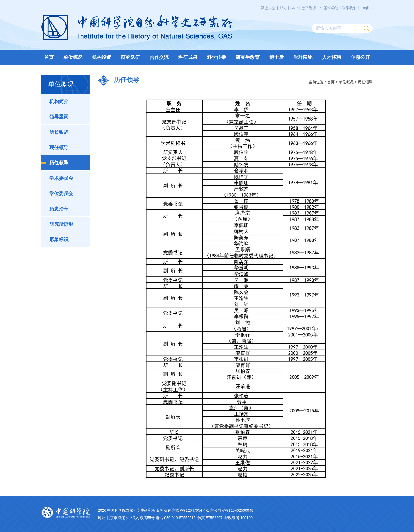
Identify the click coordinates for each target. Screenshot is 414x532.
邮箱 (283, 8)
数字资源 (309, 8)
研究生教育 (248, 57)
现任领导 (58, 147)
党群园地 (302, 57)
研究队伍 (130, 57)
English (366, 8)
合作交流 (159, 57)
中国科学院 (329, 8)
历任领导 (58, 163)
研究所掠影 (61, 224)
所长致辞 (58, 132)
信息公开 (360, 57)
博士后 (276, 57)
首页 (49, 57)
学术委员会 (61, 178)
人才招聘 (331, 57)
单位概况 (72, 57)
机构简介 (58, 101)
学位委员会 (61, 193)
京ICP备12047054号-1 (190, 510)
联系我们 (349, 8)
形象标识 (58, 239)
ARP (294, 8)
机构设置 (101, 57)
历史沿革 (58, 209)
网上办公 (268, 8)
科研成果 (187, 57)
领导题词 (58, 117)
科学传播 (216, 57)
